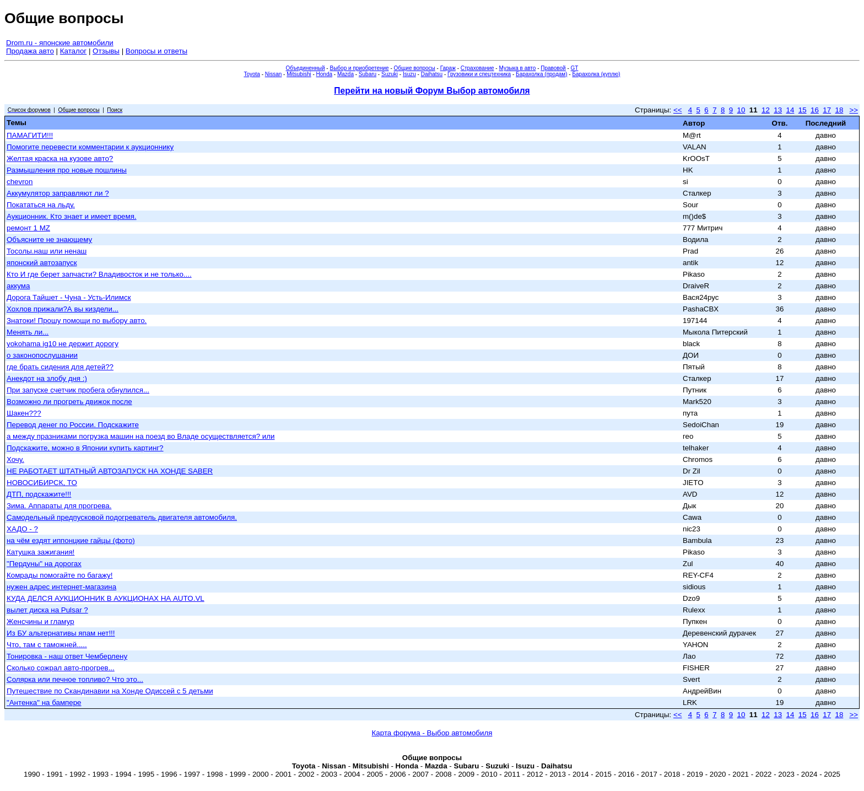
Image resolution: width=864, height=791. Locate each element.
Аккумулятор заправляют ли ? (58, 193)
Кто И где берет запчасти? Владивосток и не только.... (99, 274)
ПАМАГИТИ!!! (30, 135)
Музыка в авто (517, 68)
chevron (20, 181)
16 (815, 110)
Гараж (448, 68)
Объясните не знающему (49, 239)
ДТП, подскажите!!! (39, 494)
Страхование (477, 68)
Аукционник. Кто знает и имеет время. (72, 216)
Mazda (345, 74)
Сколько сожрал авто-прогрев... (61, 668)
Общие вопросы (414, 68)
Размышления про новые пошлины (67, 170)
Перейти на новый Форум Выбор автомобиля (432, 90)
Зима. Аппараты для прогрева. (59, 506)
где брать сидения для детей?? (60, 367)
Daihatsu (431, 74)
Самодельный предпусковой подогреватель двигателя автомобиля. (122, 517)
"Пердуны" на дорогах (44, 563)
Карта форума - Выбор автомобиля (432, 733)
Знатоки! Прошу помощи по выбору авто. (77, 320)
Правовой (553, 68)
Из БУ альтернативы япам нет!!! (61, 633)
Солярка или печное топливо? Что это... (75, 679)
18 (839, 110)
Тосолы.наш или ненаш (47, 251)
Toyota (252, 74)
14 (790, 110)
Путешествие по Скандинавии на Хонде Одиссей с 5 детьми (110, 691)
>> (853, 110)
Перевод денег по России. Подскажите (73, 425)
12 (766, 110)
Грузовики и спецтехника (479, 74)
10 (741, 110)
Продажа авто (30, 51)
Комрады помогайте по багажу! (59, 575)
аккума (18, 286)
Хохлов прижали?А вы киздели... (62, 309)
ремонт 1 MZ (28, 228)
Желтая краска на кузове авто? (60, 158)
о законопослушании (42, 355)
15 (802, 110)
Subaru (367, 74)
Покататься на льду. (41, 205)
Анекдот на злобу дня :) (47, 378)
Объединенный (305, 68)
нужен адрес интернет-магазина (61, 587)
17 (827, 110)
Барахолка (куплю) (596, 74)
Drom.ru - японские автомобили (60, 43)
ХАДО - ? (22, 529)
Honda (324, 74)
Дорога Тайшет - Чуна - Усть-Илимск (69, 297)
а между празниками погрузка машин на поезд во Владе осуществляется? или (140, 436)
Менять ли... (27, 332)
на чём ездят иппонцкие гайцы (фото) (71, 540)
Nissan (273, 74)
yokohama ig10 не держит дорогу (62, 344)
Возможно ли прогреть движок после (69, 401)
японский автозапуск (42, 263)
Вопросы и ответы (156, 51)
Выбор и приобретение (359, 68)
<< (677, 110)
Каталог (73, 51)
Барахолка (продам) (542, 74)
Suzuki (389, 74)
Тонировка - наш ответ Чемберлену (67, 656)
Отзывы (106, 51)
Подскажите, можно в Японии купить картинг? (85, 448)
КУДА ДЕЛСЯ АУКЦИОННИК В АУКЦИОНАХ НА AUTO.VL (105, 598)
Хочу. (15, 459)
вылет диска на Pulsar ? (47, 610)
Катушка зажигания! (40, 552)
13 (778, 110)
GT (575, 68)
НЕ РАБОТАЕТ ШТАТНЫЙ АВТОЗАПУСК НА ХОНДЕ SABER (110, 471)
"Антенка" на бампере (44, 702)
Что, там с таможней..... (47, 645)
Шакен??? (24, 413)
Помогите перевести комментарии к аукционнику (90, 147)
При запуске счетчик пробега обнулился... (78, 390)
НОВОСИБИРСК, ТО (42, 482)
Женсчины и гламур (40, 621)
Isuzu (409, 74)
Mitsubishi (299, 74)
